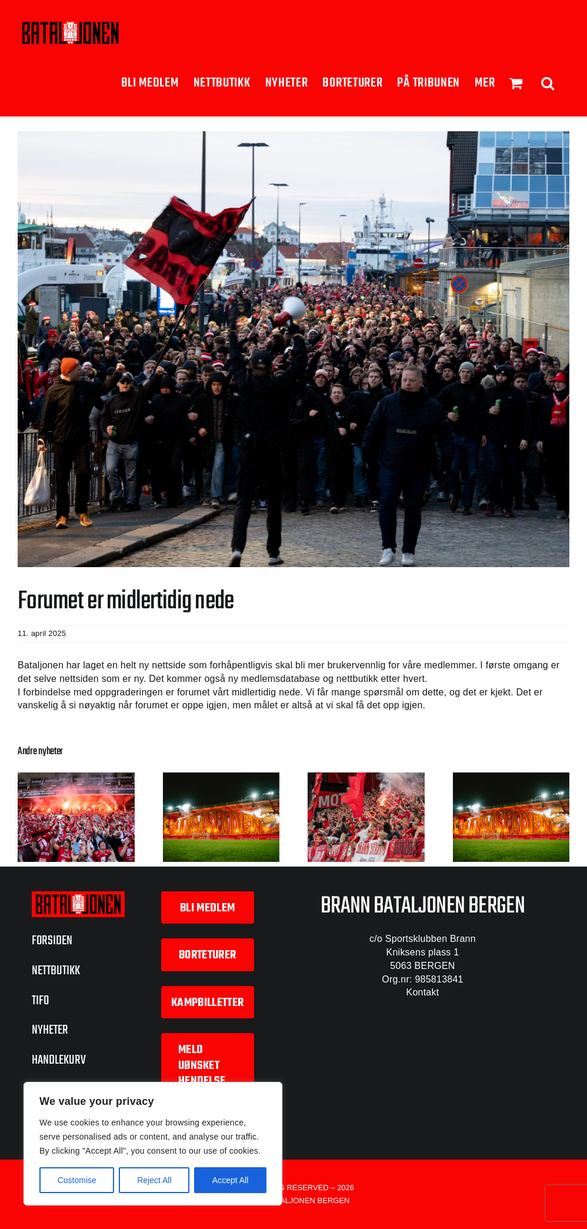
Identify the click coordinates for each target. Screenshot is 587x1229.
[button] (548, 82)
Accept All (230, 1180)
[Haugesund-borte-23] (293, 349)
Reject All (154, 1180)
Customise (77, 1180)
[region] (153, 1143)
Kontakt (422, 992)
